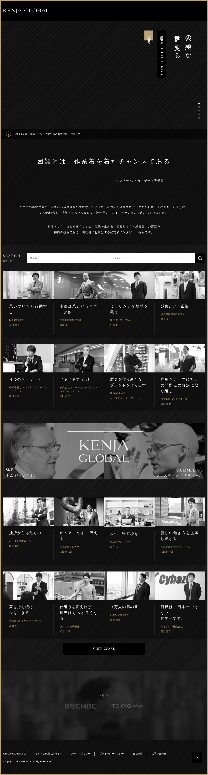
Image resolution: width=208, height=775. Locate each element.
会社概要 (138, 753)
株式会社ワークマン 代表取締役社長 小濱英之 (55, 134)
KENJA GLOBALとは (14, 753)
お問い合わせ (159, 753)
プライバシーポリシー (111, 753)
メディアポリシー (80, 753)
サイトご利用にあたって (48, 753)
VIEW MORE (104, 649)
